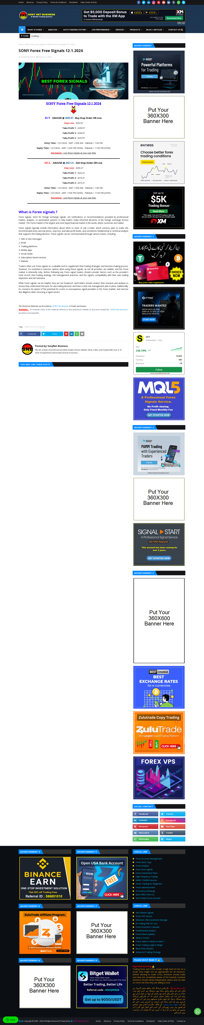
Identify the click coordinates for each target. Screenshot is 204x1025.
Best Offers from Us (145, 894)
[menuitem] (22, 29)
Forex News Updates (145, 934)
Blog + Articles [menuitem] (154, 29)
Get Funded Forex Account (148, 898)
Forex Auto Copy (143, 862)
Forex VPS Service (144, 916)
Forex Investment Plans (147, 873)
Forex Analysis (142, 865)
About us (30, 2)
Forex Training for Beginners (149, 883)
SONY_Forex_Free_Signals (35, 44)
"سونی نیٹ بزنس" (171, 1004)
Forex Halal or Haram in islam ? (150, 941)
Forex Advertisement (145, 887)
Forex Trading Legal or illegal (149, 945)
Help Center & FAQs (89, 2)
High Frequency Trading (147, 876)
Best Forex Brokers (145, 948)
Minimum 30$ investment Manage (151, 920)
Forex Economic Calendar (147, 927)
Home (21, 2)
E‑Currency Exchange (145, 891)
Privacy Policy (42, 2)
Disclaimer (73, 2)
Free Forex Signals (144, 869)
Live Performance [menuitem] (100, 29)
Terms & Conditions (58, 2)
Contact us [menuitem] (174, 29)
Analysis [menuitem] (52, 29)
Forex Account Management (149, 858)
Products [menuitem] (135, 29)
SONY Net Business (60, 306)
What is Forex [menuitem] (35, 29)
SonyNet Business (28, 57)
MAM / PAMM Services (146, 880)
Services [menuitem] (120, 29)
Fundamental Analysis (146, 930)
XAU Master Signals (145, 912)
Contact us (181, 1021)
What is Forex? (142, 938)
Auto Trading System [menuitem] (74, 29)
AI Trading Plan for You (146, 923)
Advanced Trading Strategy (148, 952)
